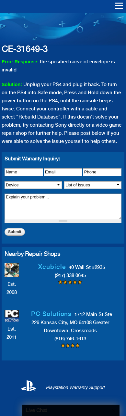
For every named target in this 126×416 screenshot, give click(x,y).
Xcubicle (52, 267)
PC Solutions (51, 314)
